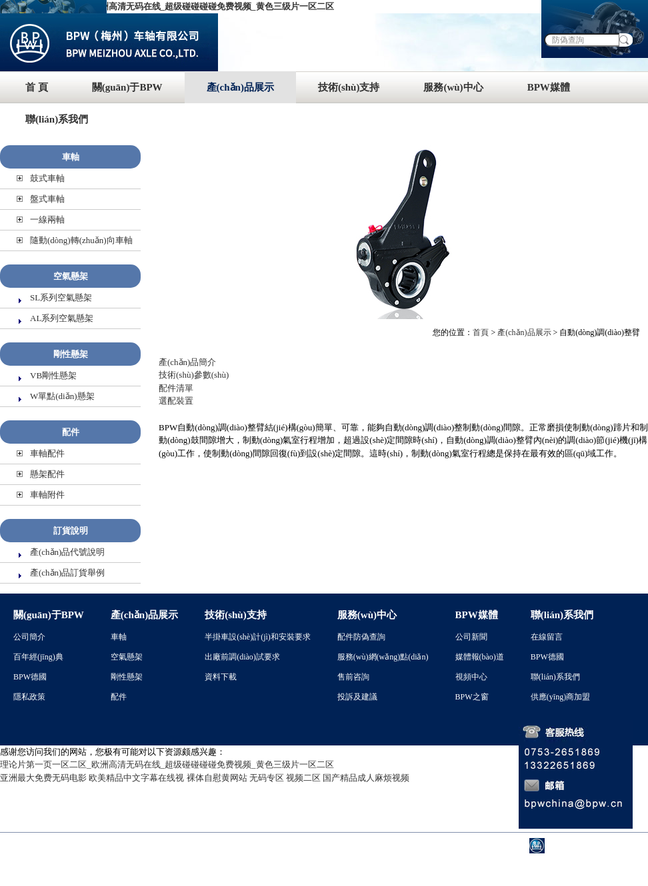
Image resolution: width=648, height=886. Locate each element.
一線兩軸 (47, 219)
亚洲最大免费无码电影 (43, 778)
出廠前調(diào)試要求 (242, 657)
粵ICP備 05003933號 (350, 846)
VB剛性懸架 (53, 375)
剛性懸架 (70, 354)
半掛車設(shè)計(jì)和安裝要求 (258, 637)
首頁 (481, 332)
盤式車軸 (47, 199)
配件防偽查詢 (361, 637)
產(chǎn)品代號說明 (67, 552)
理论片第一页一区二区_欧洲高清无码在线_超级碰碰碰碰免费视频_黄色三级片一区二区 (167, 6)
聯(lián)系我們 (56, 119)
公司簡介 (29, 637)
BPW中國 (569, 846)
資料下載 (221, 676)
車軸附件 (47, 495)
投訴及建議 (357, 696)
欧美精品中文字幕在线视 (136, 778)
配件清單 (176, 388)
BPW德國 (30, 676)
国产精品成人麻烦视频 (366, 778)
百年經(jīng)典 (38, 657)
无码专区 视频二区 (285, 778)
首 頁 (36, 87)
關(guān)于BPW (127, 87)
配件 (70, 432)
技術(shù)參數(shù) (194, 375)
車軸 (70, 157)
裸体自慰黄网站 (217, 778)
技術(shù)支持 (349, 87)
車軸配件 (47, 453)
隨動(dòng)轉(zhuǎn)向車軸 (81, 240)
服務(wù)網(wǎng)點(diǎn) (383, 657)
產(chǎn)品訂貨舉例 (67, 573)
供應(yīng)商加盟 (560, 696)
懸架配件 (47, 474)
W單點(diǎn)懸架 (62, 396)
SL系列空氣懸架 (61, 297)
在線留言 (547, 637)
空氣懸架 (70, 276)
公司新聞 (471, 637)
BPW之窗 (472, 696)
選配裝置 (176, 401)
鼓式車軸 (47, 178)
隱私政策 (29, 696)
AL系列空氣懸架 (61, 318)
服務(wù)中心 (453, 87)
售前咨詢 (353, 676)
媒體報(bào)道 (479, 657)
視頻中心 (471, 676)
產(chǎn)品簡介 (187, 362)
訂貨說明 (70, 531)
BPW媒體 (548, 87)
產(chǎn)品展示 (240, 87)
